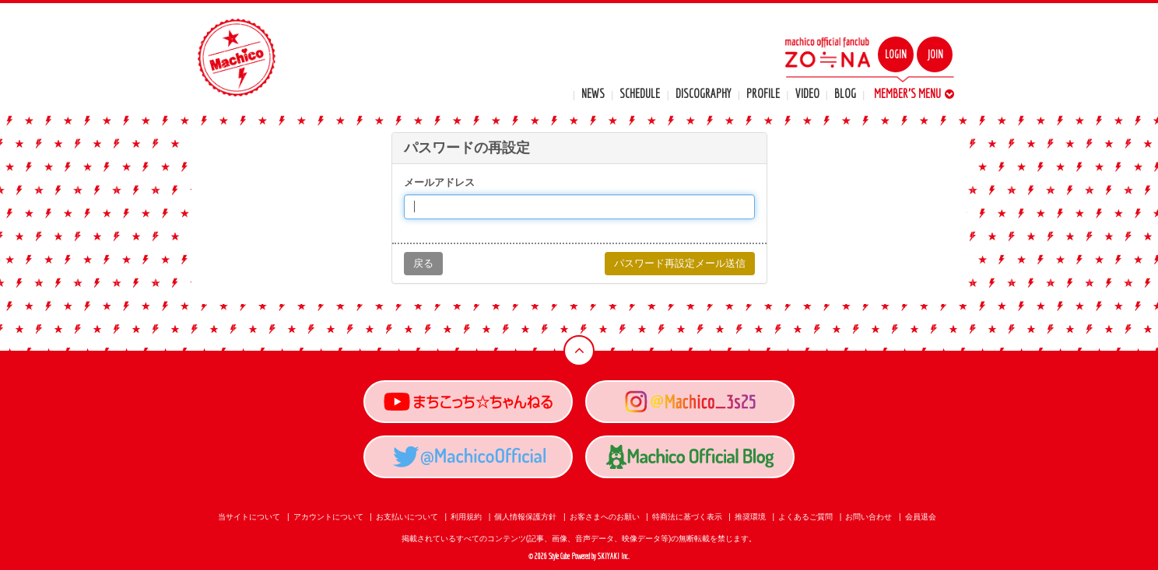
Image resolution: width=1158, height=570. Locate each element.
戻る (423, 263)
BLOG (845, 93)
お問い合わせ (868, 516)
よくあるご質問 (805, 516)
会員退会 (920, 516)
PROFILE (763, 93)
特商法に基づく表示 (687, 516)
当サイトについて (249, 516)
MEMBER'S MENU (914, 93)
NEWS (593, 93)
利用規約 (466, 516)
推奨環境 (750, 516)
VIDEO (807, 93)
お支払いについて (407, 516)
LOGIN (896, 54)
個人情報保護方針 (525, 516)
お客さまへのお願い (605, 516)
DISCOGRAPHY (704, 93)
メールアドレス (439, 182)
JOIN (935, 54)
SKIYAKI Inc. (614, 556)
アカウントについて (328, 516)
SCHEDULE (639, 93)
